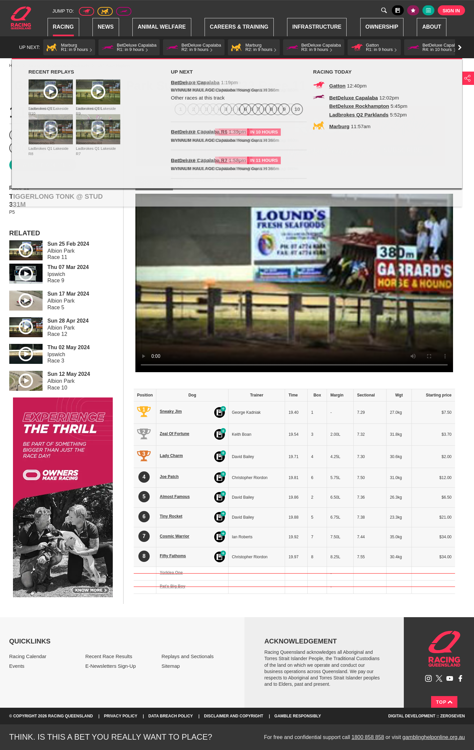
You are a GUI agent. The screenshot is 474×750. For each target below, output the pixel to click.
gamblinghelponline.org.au (433, 737)
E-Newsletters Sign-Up (110, 666)
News (106, 27)
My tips (413, 10)
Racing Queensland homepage (444, 648)
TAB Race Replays (113, 65)
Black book (397, 10)
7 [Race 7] (92, 135)
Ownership (382, 27)
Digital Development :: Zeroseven (426, 716)
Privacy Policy (120, 716)
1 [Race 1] (15, 135)
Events (17, 666)
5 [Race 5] (67, 135)
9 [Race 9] (15, 148)
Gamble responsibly (297, 716)
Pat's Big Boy (172, 586)
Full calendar (428, 10)
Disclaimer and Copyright (233, 716)
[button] (69, 47)
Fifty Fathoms (173, 556)
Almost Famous (175, 496)
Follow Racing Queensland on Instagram (428, 678)
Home (21, 18)
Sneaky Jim (171, 411)
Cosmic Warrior (174, 536)
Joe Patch (169, 476)
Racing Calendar (28, 656)
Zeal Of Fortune (174, 433)
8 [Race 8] (105, 135)
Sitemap (171, 666)
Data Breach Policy (170, 716)
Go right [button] (459, 47)
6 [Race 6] (80, 135)
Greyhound (123, 11)
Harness (105, 11)
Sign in (451, 10)
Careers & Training (239, 27)
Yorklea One (171, 572)
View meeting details (42, 165)
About (431, 27)
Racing (63, 27)
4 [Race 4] (54, 135)
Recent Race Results (108, 656)
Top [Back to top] (444, 702)
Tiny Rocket (171, 516)
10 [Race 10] (28, 148)
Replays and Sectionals (68, 65)
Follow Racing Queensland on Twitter (439, 678)
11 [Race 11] (41, 148)
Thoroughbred (86, 11)
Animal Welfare (162, 27)
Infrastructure (317, 27)
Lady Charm (171, 455)
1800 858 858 (368, 737)
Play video (21, 249)
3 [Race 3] (41, 135)
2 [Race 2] (28, 135)
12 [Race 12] (54, 148)
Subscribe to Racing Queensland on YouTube (449, 678)
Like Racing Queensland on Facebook (460, 678)
